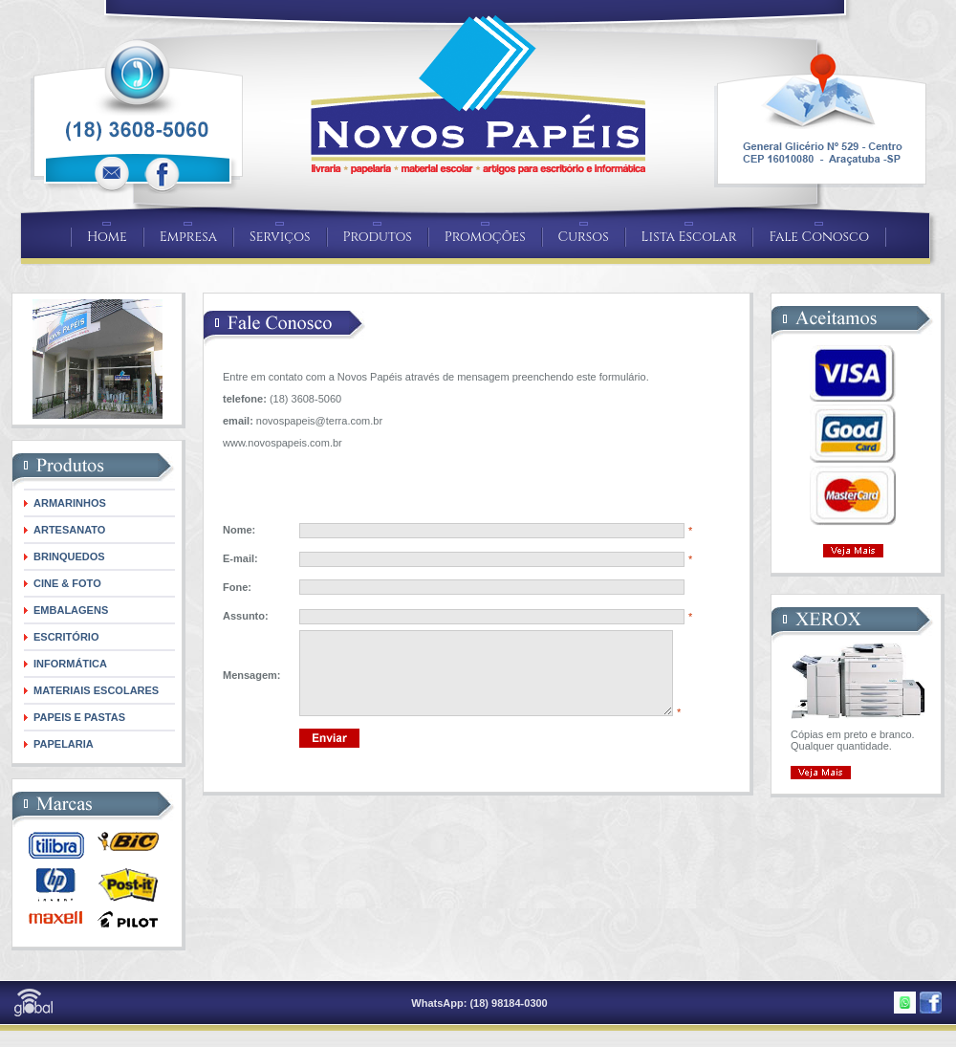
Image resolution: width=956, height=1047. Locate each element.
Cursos (583, 237)
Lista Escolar (689, 237)
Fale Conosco (819, 237)
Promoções (485, 237)
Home (107, 237)
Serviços (280, 237)
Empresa (188, 237)
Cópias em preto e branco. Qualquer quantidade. (853, 740)
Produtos (377, 237)
